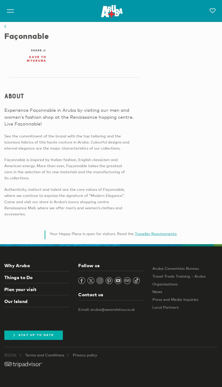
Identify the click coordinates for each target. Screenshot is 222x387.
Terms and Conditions (44, 355)
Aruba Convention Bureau (175, 268)
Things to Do (18, 277)
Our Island (16, 301)
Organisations (165, 284)
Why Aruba (17, 265)
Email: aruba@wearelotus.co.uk (106, 309)
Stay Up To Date (33, 335)
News (157, 291)
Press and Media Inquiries (175, 299)
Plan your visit (20, 289)
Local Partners (165, 307)
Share (38, 50)
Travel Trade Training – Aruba (179, 276)
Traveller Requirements (155, 233)
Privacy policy (85, 355)
